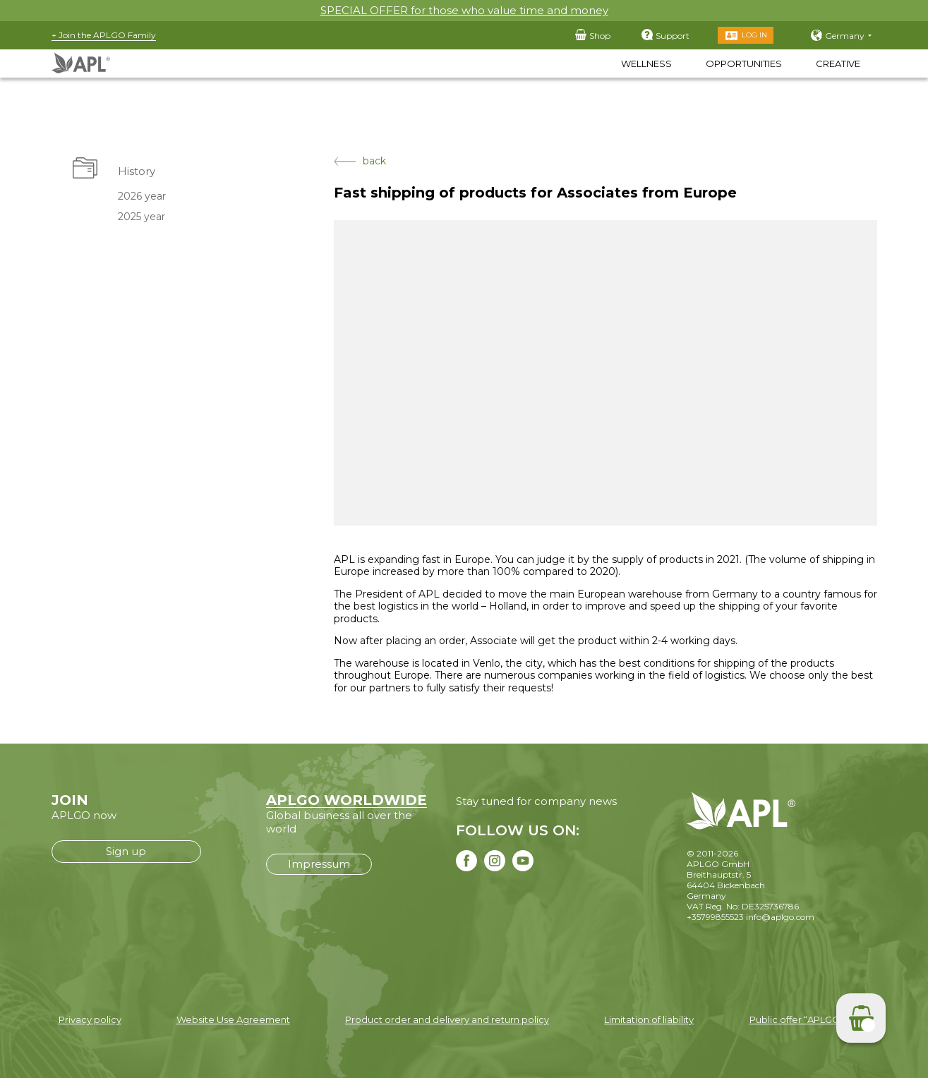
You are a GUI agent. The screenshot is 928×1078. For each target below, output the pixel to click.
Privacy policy (90, 1019)
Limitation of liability (649, 1019)
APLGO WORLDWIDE (346, 800)
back (360, 161)
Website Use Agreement (233, 1019)
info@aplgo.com (780, 917)
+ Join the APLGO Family (104, 35)
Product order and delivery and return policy (447, 1019)
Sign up (126, 851)
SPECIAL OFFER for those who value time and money (464, 10)
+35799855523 (715, 917)
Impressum (319, 864)
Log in (754, 35)
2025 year (140, 216)
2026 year (141, 196)
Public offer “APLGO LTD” (806, 1019)
